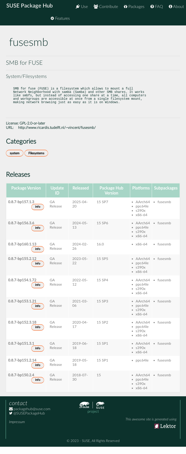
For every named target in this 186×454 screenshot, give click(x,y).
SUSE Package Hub (30, 7)
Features (174, 20)
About (176, 7)
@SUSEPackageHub (27, 420)
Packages (134, 7)
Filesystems (36, 160)
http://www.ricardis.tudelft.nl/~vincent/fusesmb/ (57, 135)
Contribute (106, 7)
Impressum (17, 429)
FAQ (156, 7)
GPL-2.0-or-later (32, 130)
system (15, 160)
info (37, 214)
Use (82, 7)
